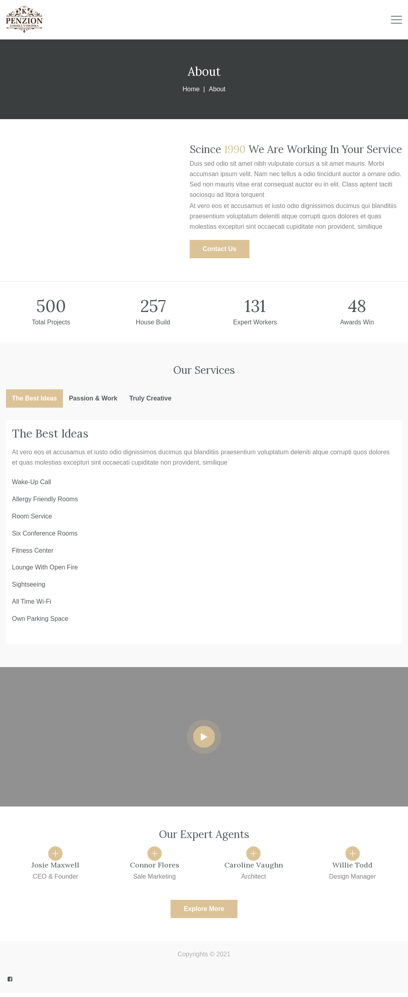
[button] (219, 249)
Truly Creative (150, 398)
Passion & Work (93, 398)
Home (191, 89)
